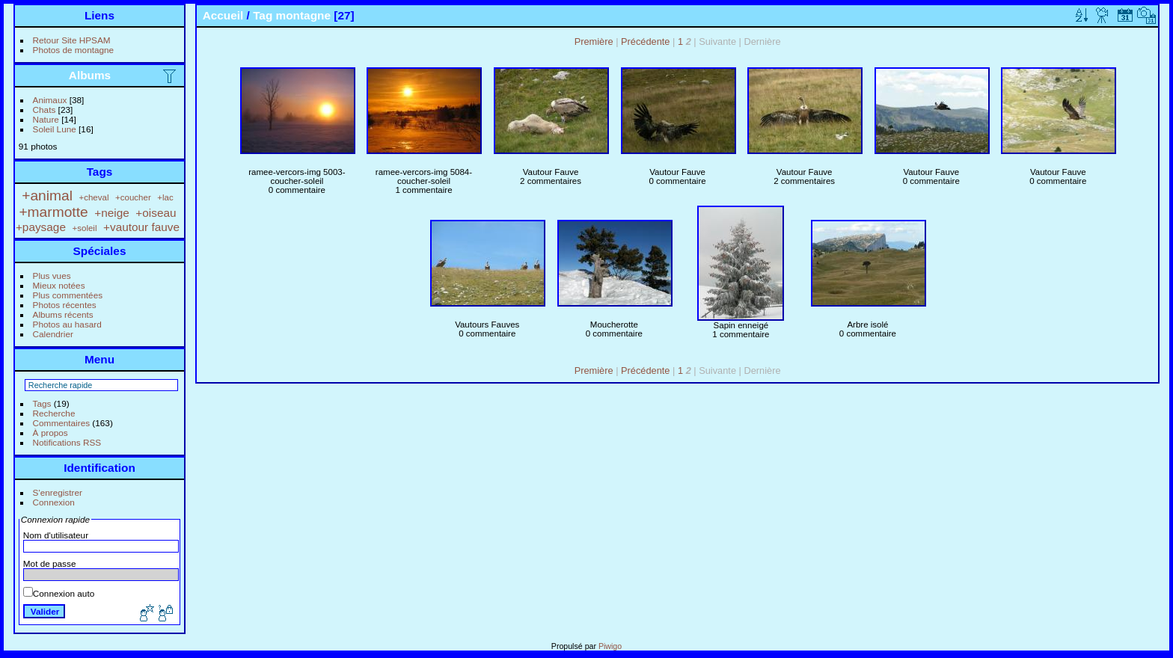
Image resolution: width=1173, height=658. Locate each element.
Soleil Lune (54, 129)
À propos (50, 432)
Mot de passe (49, 563)
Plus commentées (68, 295)
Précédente (645, 41)
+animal (47, 195)
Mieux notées (59, 285)
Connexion (54, 502)
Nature (46, 119)
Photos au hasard (67, 324)
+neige (111, 212)
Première (594, 41)
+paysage (41, 227)
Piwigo (610, 646)
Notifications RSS (67, 442)
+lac (165, 197)
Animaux (50, 100)
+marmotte (53, 212)
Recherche (54, 413)
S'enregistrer (57, 492)
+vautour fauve (141, 227)
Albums (90, 75)
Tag (262, 15)
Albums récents (63, 314)
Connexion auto (58, 593)
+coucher (133, 197)
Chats (44, 109)
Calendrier (53, 334)
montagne (303, 15)
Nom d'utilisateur (55, 535)
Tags (42, 403)
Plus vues (52, 275)
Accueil (223, 15)
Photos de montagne (73, 50)
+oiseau (155, 212)
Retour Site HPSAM (72, 40)
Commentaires (62, 423)
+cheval (93, 197)
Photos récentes (65, 305)
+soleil (85, 228)
